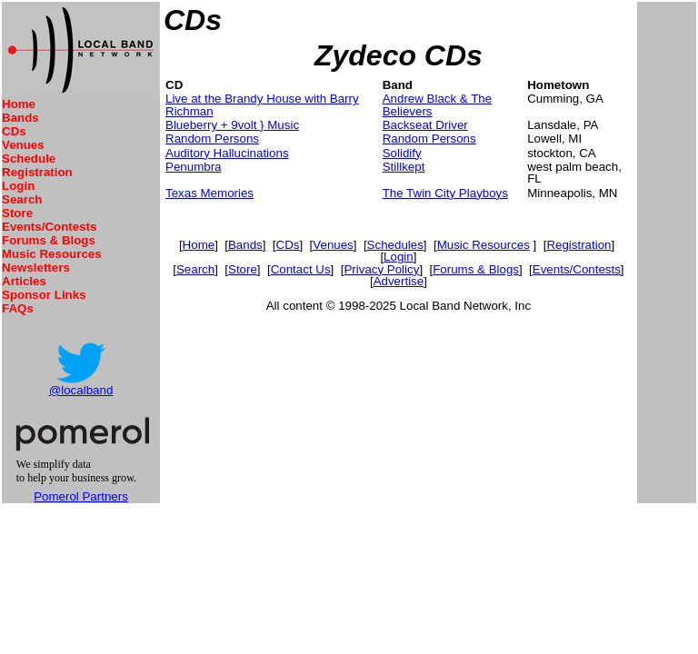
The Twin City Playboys (445, 193)
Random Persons (212, 138)
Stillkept (404, 166)
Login (18, 186)
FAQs (18, 308)
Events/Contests (49, 226)
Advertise (399, 281)
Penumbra (193, 166)
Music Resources (52, 254)
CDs (14, 131)
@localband (81, 390)
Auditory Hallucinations (227, 153)
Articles (24, 281)
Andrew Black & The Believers (438, 104)
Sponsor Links (44, 295)
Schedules (395, 245)
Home (18, 104)
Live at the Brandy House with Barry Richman (262, 104)
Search (22, 199)
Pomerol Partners (81, 496)
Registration (37, 172)
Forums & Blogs (48, 240)
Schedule (28, 158)
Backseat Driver (425, 125)
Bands (20, 117)
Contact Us (301, 269)
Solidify (402, 153)
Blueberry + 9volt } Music (232, 125)
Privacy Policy (381, 269)
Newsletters (36, 267)
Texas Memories (209, 193)
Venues (23, 145)
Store (17, 213)
